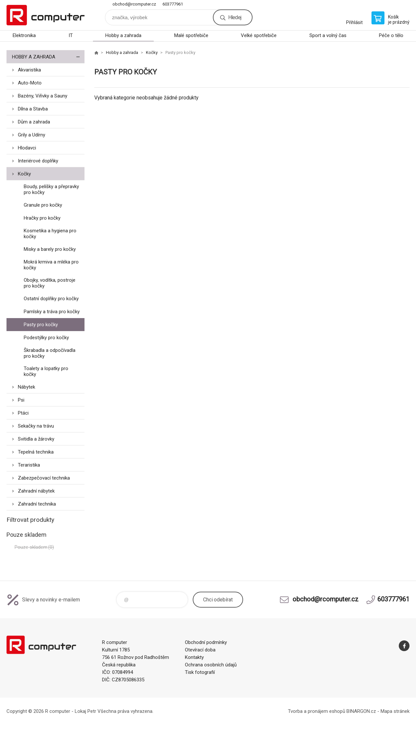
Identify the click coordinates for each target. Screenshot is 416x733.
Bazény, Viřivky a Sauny (42, 96)
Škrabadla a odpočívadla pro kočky (49, 353)
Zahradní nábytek (36, 491)
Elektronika (24, 35)
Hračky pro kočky (42, 218)
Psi (21, 400)
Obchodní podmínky (206, 642)
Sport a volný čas (327, 35)
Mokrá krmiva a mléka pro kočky (51, 265)
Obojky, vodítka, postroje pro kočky (49, 283)
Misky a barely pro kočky (50, 249)
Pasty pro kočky (41, 325)
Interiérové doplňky (38, 161)
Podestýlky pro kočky (46, 338)
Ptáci (23, 413)
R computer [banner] (45, 15)
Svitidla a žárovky (36, 439)
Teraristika (29, 465)
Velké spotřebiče (259, 35)
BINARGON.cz (361, 711)
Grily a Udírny (31, 135)
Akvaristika (29, 70)
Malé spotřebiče (191, 35)
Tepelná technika (36, 452)
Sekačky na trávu (36, 426)
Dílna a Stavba (33, 109)
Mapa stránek (395, 711)
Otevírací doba (200, 650)
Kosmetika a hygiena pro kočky (50, 233)
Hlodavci (27, 148)
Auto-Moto (30, 83)
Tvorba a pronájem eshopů (316, 711)
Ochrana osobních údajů (211, 665)
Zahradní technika (37, 504)
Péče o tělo (391, 35)
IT (71, 35)
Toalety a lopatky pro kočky (46, 371)
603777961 (172, 4)
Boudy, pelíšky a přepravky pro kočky (51, 189)
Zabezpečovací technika (44, 478)
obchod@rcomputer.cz (134, 4)
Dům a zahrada (34, 122)
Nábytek (26, 387)
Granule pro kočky (43, 205)
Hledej (234, 17)
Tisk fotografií (200, 672)
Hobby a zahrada (123, 35)
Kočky (24, 174)
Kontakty (194, 657)
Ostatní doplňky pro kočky (51, 299)
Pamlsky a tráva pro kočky (52, 312)
